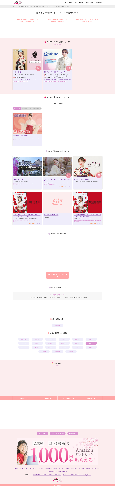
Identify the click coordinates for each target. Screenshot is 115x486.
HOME (16, 468)
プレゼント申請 (46, 398)
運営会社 (81, 468)
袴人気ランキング (68, 398)
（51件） (99, 223)
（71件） (38, 223)
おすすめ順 (16, 108)
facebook (72, 433)
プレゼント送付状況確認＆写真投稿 (48, 468)
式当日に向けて (33, 468)
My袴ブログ (91, 398)
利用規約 (61, 468)
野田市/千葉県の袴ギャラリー (57, 275)
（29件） (68, 186)
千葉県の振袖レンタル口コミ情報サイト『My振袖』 (47, 475)
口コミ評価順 (37, 108)
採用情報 (88, 468)
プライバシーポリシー (72, 468)
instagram (42, 433)
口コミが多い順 (26, 108)
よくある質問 (23, 468)
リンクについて (96, 468)
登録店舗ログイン (61, 471)
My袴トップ (24, 398)
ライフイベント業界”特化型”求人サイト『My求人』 (77, 475)
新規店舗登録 (51, 471)
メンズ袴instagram (58, 433)
